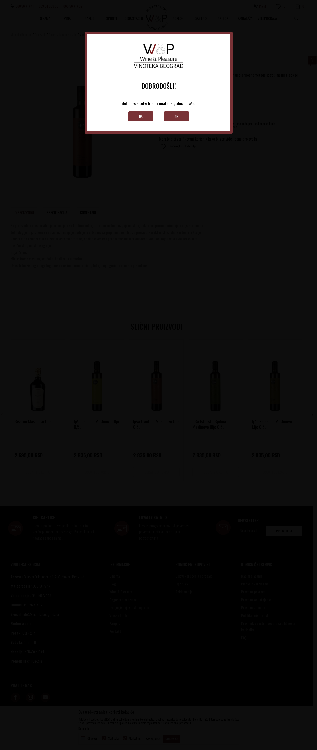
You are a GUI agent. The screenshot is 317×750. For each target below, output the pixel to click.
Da (141, 116)
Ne (176, 116)
